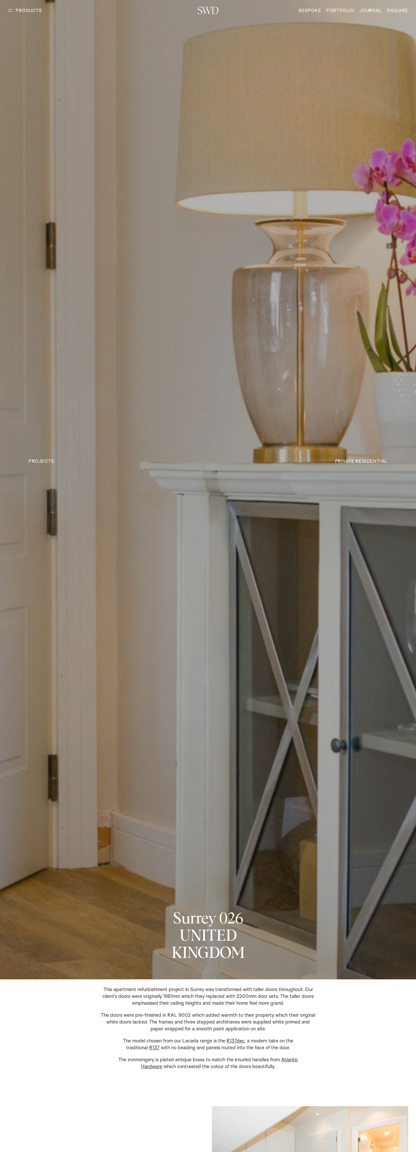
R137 (154, 1047)
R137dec (235, 1041)
